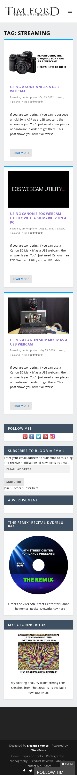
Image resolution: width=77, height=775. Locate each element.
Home (15, 756)
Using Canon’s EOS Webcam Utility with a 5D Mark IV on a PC (38, 218)
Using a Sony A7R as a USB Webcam (34, 89)
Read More (21, 153)
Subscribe (14, 482)
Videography (19, 761)
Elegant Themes (37, 745)
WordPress (38, 750)
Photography (55, 756)
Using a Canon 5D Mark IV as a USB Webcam (39, 342)
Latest (59, 97)
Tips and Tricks (18, 101)
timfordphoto (29, 97)
